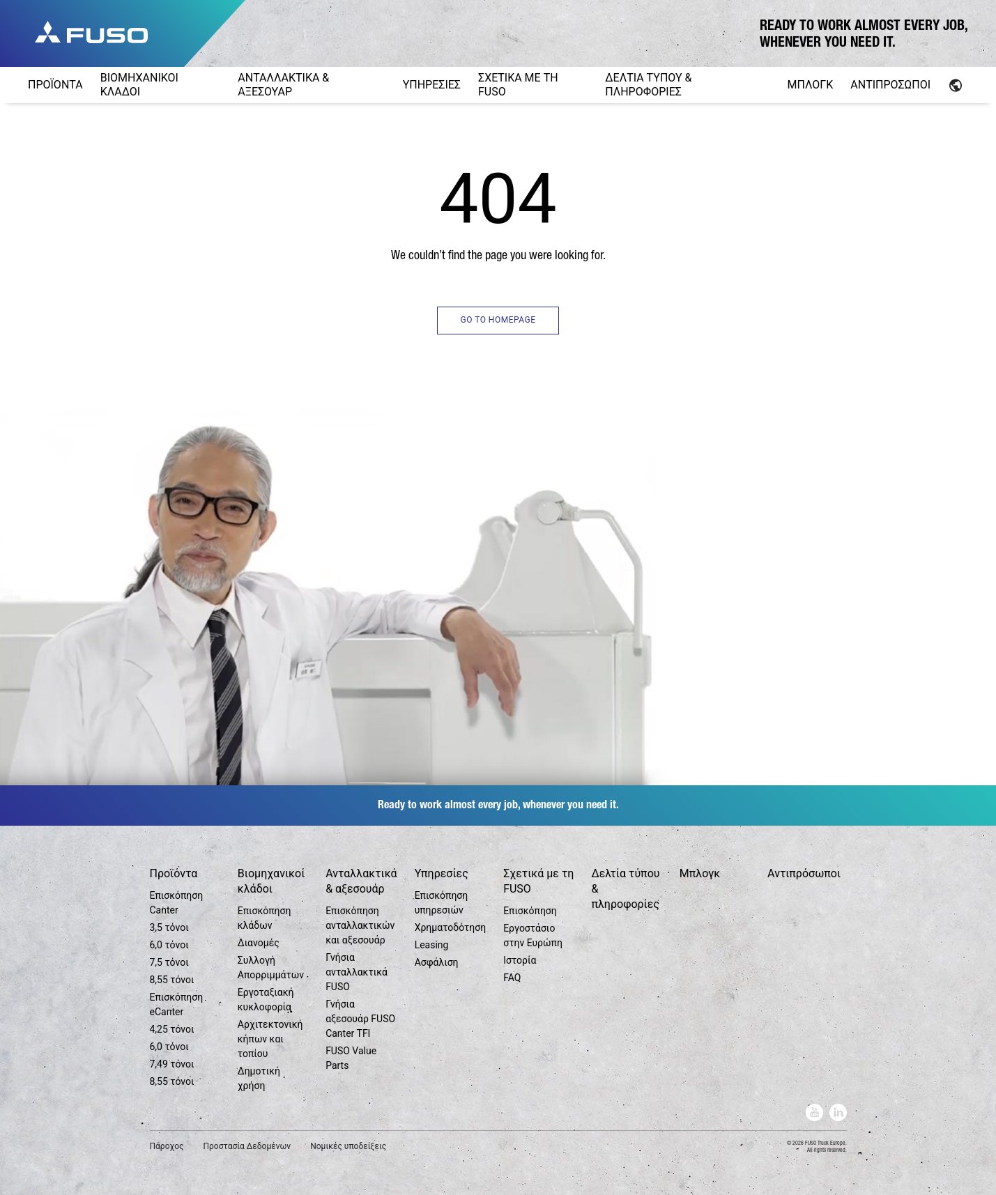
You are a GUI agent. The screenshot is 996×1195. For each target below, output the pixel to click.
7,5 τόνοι (169, 962)
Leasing (432, 944)
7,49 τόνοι (172, 1064)
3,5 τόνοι (169, 927)
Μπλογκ (700, 873)
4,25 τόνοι (172, 1029)
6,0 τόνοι (169, 944)
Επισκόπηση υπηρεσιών (441, 903)
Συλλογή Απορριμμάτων (271, 967)
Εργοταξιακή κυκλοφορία (266, 999)
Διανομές (258, 942)
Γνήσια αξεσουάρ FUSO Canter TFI (360, 1019)
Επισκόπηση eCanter (177, 1004)
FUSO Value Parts (350, 1058)
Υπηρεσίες (441, 873)
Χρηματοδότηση (450, 927)
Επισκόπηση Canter (177, 903)
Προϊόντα (174, 873)
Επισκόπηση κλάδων (264, 918)
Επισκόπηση (530, 910)
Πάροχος (167, 1146)
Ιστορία (519, 960)
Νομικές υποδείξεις (348, 1146)
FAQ (512, 977)
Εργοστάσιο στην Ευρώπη (532, 935)
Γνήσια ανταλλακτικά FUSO (356, 972)
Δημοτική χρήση (259, 1078)
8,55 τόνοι (172, 979)
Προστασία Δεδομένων (247, 1146)
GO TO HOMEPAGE (497, 320)
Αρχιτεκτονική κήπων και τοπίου (270, 1039)
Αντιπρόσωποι (804, 873)
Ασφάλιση (437, 962)
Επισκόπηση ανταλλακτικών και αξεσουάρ (359, 925)
